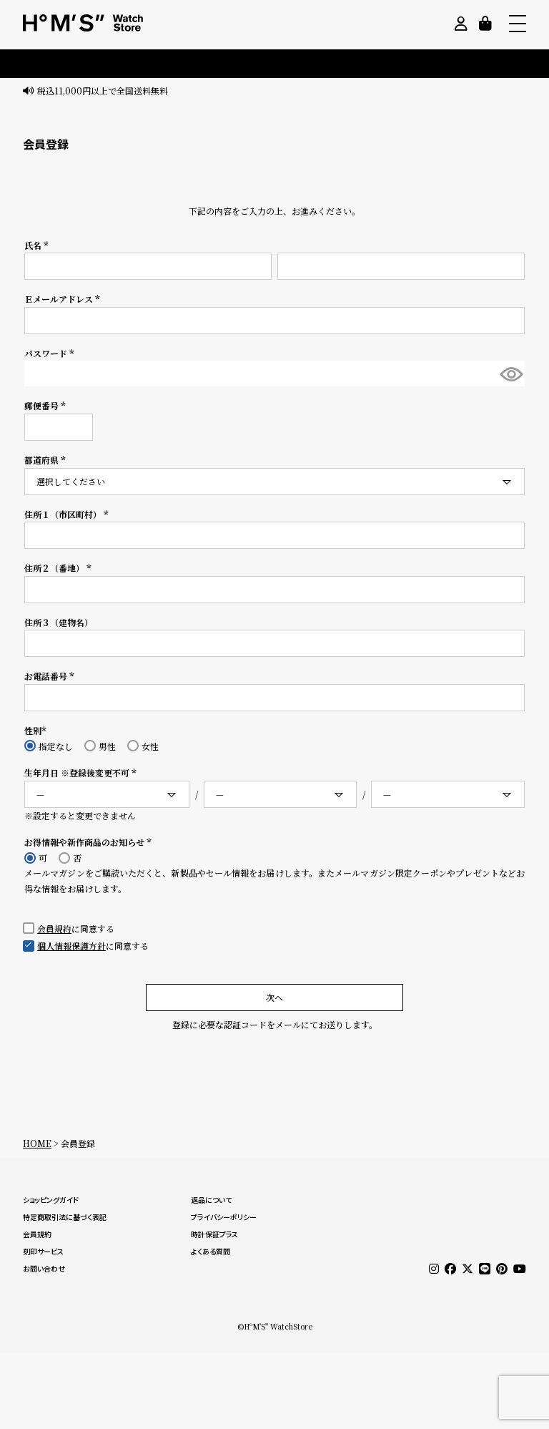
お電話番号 (51, 676)
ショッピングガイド (51, 1200)
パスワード (51, 353)
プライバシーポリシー (224, 1217)
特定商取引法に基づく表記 (65, 1217)
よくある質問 (210, 1251)
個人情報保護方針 (71, 946)
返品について (211, 1200)
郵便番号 (46, 405)
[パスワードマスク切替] (510, 373)
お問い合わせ (44, 1268)
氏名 (38, 245)
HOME (37, 1143)
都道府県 (46, 460)
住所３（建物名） (58, 622)
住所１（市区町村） (68, 514)
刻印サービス (43, 1251)
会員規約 (54, 928)
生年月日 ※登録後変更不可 (82, 772)
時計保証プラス (214, 1234)
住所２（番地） (59, 568)
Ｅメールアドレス (64, 299)
